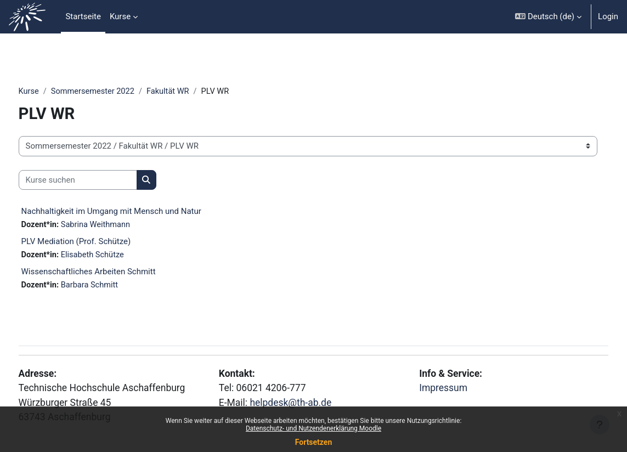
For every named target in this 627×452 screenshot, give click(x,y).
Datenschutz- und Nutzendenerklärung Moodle (313, 428)
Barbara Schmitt (111, 286)
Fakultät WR (192, 92)
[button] (548, 16)
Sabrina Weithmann (118, 225)
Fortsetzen (313, 442)
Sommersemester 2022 (114, 92)
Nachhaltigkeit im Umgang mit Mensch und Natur (132, 212)
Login (608, 16)
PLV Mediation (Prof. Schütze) (96, 242)
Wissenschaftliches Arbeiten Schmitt (109, 272)
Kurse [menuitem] (120, 16)
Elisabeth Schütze (114, 256)
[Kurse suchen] (98, 180)
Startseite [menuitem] (82, 16)
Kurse (49, 92)
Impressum (437, 386)
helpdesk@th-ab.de (299, 400)
